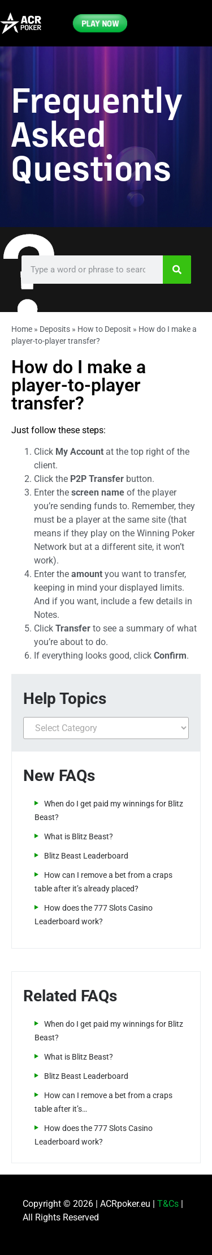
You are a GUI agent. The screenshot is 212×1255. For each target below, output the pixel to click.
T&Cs (168, 1203)
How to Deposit (104, 329)
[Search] (177, 269)
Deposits (55, 329)
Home (21, 329)
